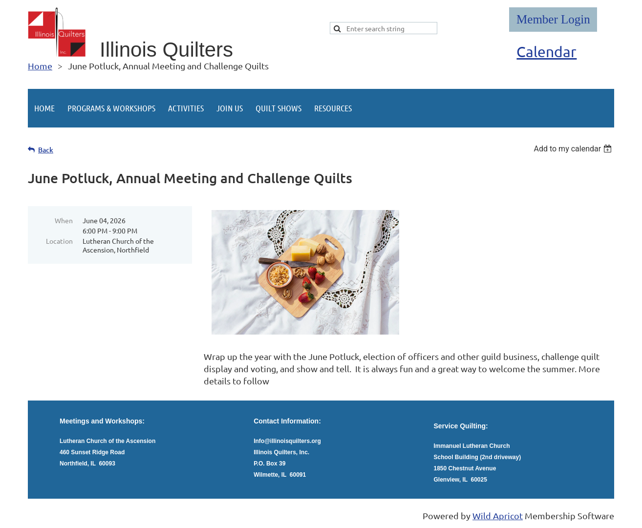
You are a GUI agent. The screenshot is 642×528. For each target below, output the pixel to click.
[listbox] (574, 149)
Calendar (546, 51)
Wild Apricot (497, 515)
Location (59, 240)
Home (40, 66)
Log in (553, 19)
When (64, 220)
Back (45, 149)
